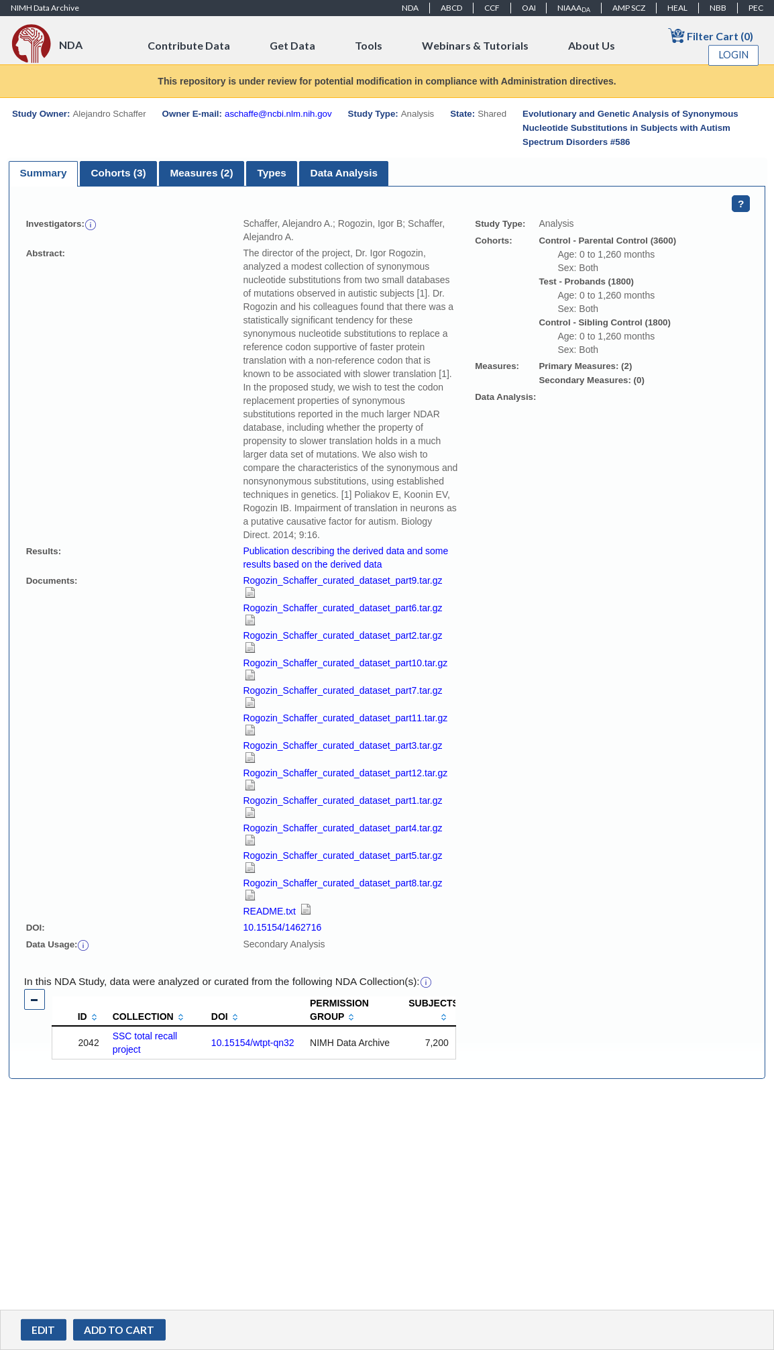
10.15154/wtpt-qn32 (252, 1042)
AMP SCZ (628, 8)
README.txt (277, 911)
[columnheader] (79, 1011)
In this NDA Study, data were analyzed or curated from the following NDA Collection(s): (222, 981)
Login (734, 54)
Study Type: (373, 114)
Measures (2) (201, 172)
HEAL (677, 8)
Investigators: (55, 224)
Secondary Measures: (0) (591, 380)
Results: (43, 551)
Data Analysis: (505, 397)
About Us (591, 45)
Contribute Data (189, 45)
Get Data (292, 45)
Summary (42, 172)
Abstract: (45, 253)
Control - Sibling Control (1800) (605, 322)
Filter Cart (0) (710, 35)
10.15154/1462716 (282, 927)
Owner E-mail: (192, 114)
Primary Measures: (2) (585, 366)
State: (462, 114)
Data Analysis (344, 172)
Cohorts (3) (118, 172)
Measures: (497, 366)
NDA (410, 8)
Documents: (52, 581)
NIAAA (573, 8)
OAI (529, 8)
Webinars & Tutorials (475, 45)
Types (271, 172)
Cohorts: (493, 241)
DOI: (35, 928)
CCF (492, 8)
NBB (718, 8)
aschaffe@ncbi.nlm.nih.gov (278, 114)
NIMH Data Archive (45, 8)
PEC (756, 8)
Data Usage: (52, 944)
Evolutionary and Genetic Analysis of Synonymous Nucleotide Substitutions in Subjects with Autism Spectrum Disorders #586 (630, 128)
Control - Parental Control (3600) (607, 241)
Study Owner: (41, 114)
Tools (368, 45)
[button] (91, 223)
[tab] (43, 174)
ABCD (451, 8)
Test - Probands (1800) (586, 281)
